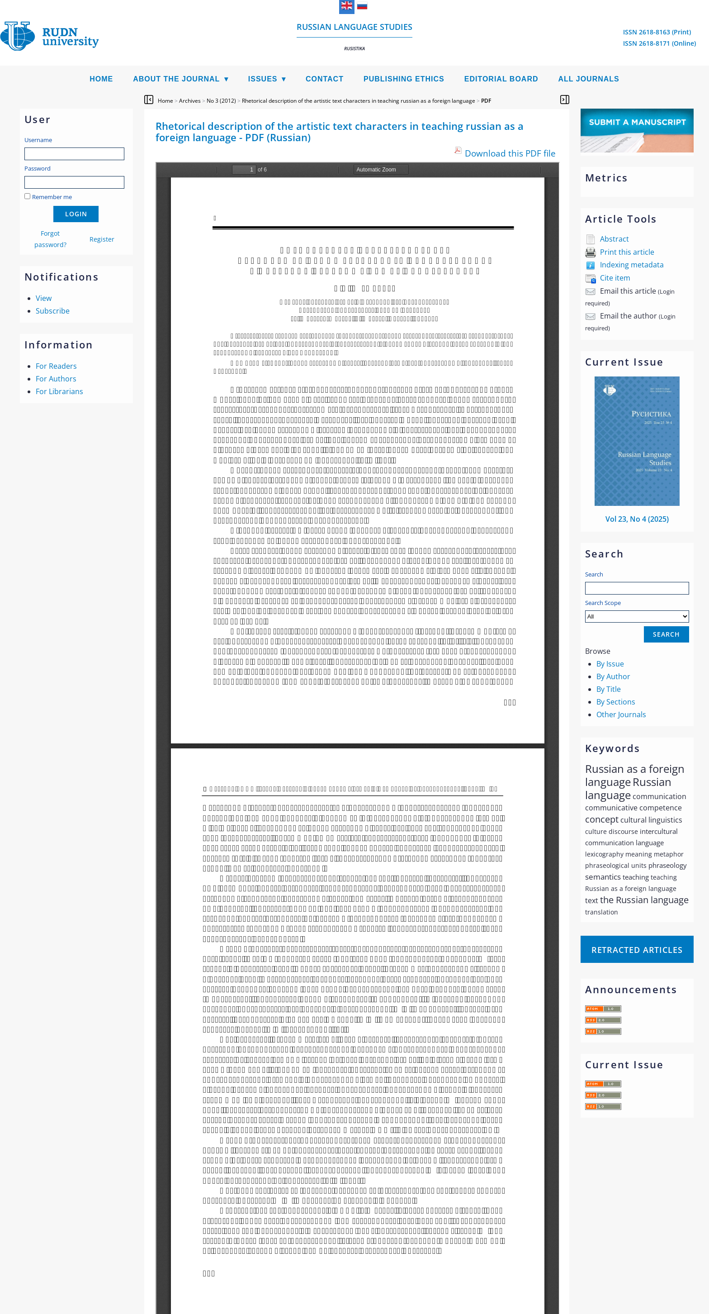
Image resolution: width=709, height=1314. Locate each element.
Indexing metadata (632, 265)
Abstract (614, 239)
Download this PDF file (510, 153)
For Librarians (59, 391)
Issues (263, 79)
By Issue (610, 664)
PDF (486, 101)
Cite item (615, 278)
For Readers (56, 366)
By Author (613, 676)
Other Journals (621, 714)
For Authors (56, 379)
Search (594, 574)
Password (37, 168)
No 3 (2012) (221, 101)
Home (101, 79)
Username (38, 140)
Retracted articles (637, 949)
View (44, 298)
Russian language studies (354, 36)
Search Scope (637, 611)
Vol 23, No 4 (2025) (637, 519)
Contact (325, 79)
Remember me (52, 197)
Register (102, 239)
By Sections (615, 702)
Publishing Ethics (404, 79)
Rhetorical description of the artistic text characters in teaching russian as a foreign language (358, 101)
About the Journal (176, 79)
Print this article (627, 252)
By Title (608, 689)
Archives (190, 101)
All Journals (588, 79)
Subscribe (53, 311)
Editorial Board (501, 79)
